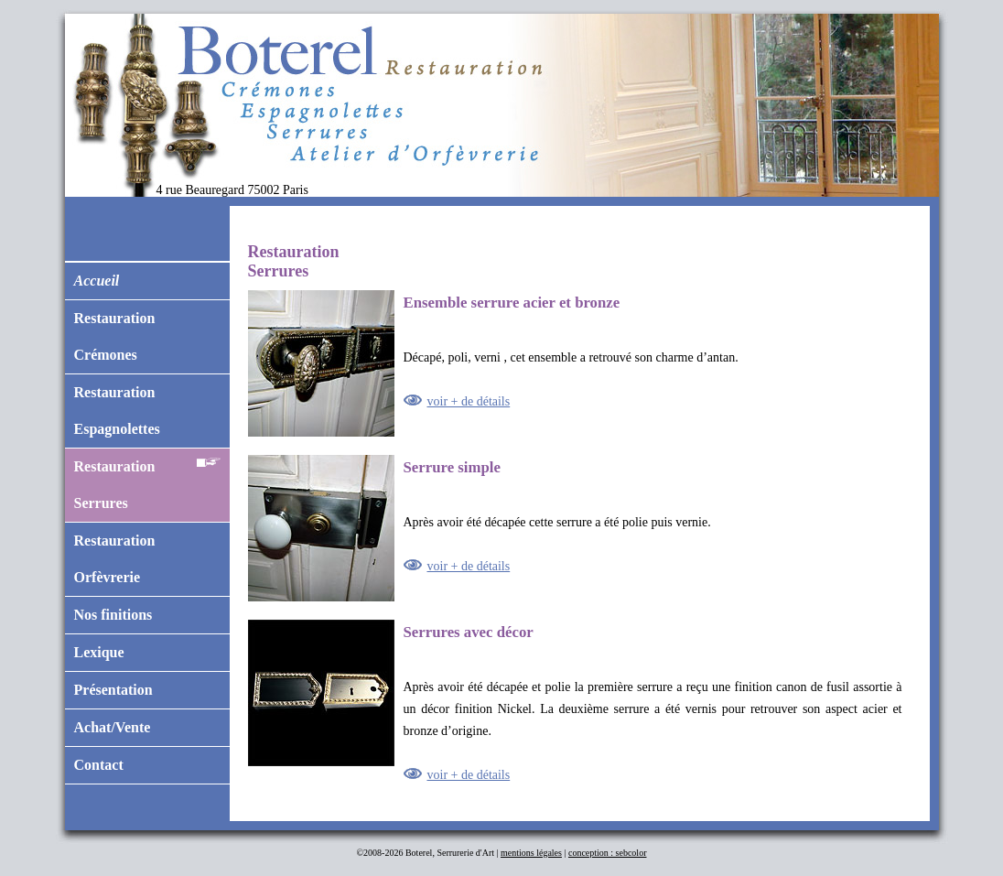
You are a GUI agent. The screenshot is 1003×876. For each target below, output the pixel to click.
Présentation (113, 690)
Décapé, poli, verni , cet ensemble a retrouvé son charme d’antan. (575, 363)
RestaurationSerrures (147, 480)
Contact (99, 765)
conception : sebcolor (607, 853)
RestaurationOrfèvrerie (115, 559)
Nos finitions (113, 614)
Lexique (99, 652)
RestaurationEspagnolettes (117, 410)
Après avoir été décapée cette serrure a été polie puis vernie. (575, 528)
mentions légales (531, 853)
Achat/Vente (112, 727)
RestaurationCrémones (115, 336)
